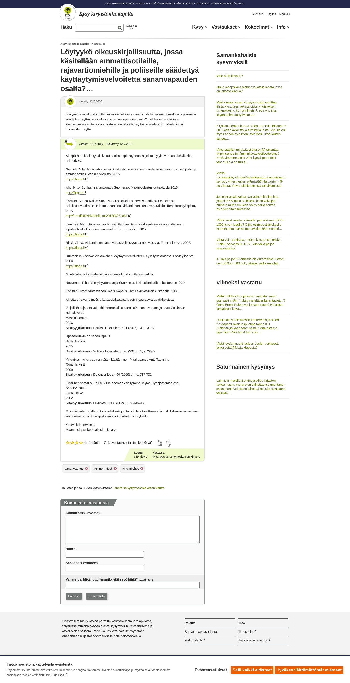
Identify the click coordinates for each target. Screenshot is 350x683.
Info (281, 27)
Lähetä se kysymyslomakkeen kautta (138, 488)
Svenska (257, 14)
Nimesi (71, 549)
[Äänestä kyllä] (160, 443)
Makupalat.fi (193, 640)
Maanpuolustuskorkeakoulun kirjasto (176, 456)
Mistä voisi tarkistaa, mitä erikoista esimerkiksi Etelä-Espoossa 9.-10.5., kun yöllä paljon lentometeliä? (248, 244)
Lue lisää (58, 675)
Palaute (190, 623)
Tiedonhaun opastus (252, 640)
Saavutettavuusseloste (201, 631)
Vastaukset (224, 27)
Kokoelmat (257, 27)
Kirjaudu (284, 14)
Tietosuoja (245, 631)
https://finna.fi (75, 179)
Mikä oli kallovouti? (229, 76)
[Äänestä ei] (168, 444)
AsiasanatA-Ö (131, 27)
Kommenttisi (75, 513)
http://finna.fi (74, 192)
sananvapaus (74, 468)
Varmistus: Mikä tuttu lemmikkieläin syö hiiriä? (102, 579)
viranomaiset (103, 468)
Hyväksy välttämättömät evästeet (309, 669)
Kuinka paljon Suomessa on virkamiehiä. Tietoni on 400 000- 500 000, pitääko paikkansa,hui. (250, 261)
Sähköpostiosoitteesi (82, 563)
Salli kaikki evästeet (251, 669)
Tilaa (241, 623)
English (271, 14)
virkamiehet (130, 468)
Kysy (198, 27)
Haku (66, 27)
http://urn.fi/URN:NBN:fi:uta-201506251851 (96, 216)
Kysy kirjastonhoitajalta (74, 43)
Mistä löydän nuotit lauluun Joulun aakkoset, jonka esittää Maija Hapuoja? (247, 346)
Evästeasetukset (210, 669)
